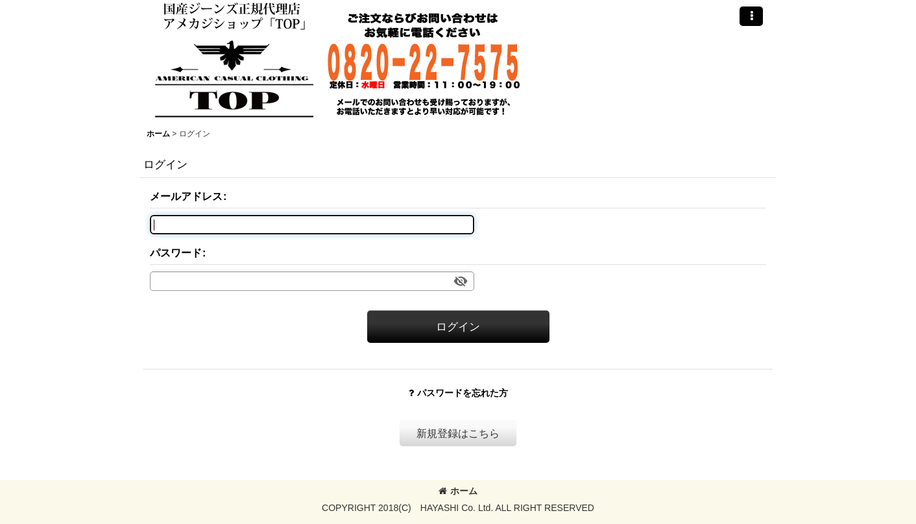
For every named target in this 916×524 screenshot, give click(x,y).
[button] (751, 16)
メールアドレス (186, 196)
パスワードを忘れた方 (458, 393)
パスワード (176, 252)
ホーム (458, 491)
